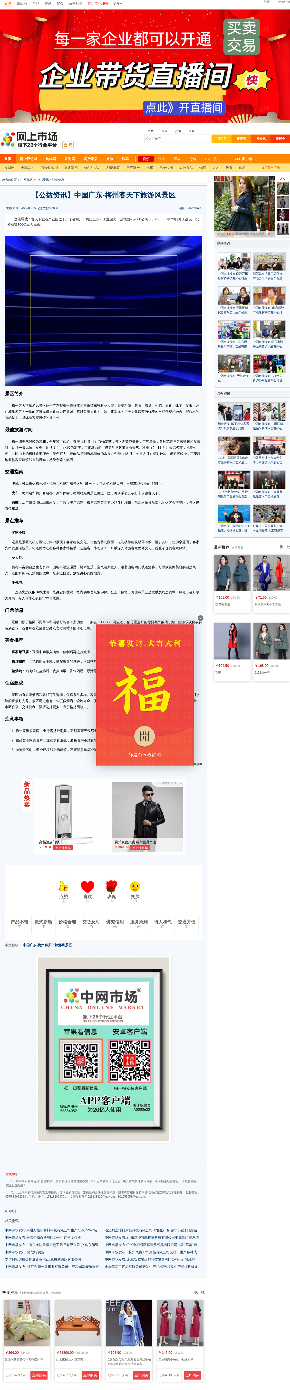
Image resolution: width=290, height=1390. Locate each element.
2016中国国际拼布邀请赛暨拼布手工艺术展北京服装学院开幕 (233, 462)
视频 (178, 131)
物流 (202, 168)
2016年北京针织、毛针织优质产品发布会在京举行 (233, 496)
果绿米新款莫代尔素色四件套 (24, 1359)
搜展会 (280, 139)
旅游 (109, 159)
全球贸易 (28, 168)
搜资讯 (261, 139)
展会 (60, 3)
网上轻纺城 (28, 159)
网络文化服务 (98, 3)
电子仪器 (166, 168)
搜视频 (241, 139)
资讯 (48, 3)
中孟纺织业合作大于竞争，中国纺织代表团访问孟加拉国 (267, 462)
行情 (192, 159)
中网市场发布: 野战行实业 (24, 1252)
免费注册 (284, 2)
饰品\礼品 (91, 168)
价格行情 (76, 3)
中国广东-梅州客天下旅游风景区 (47, 945)
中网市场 (26, 179)
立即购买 (39, 1375)
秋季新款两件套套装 (268, 604)
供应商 (22, 3)
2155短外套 (223, 604)
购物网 (51, 159)
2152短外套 (262, 672)
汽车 (125, 159)
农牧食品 (186, 168)
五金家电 (71, 168)
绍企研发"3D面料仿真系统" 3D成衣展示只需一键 (233, 428)
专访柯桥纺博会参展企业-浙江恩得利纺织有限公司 (43, 1259)
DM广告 (211, 159)
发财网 (70, 159)
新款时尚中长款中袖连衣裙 (175, 1359)
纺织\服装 (112, 168)
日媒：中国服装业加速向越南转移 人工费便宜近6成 (268, 530)
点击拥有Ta (63, 847)
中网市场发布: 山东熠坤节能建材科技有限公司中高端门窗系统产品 (268, 312)
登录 (267, 2)
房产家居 (90, 159)
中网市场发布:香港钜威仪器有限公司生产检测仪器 (43, 1237)
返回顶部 (11, 1211)
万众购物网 (49, 168)
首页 (8, 3)
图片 (151, 131)
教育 (229, 168)
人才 (216, 168)
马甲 (218, 672)
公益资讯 (43, 179)
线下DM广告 (270, 168)
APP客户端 (243, 159)
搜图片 (222, 139)
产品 (35, 3)
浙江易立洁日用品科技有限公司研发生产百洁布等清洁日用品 (151, 1230)
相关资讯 (12, 1221)
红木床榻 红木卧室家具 (71, 1359)
